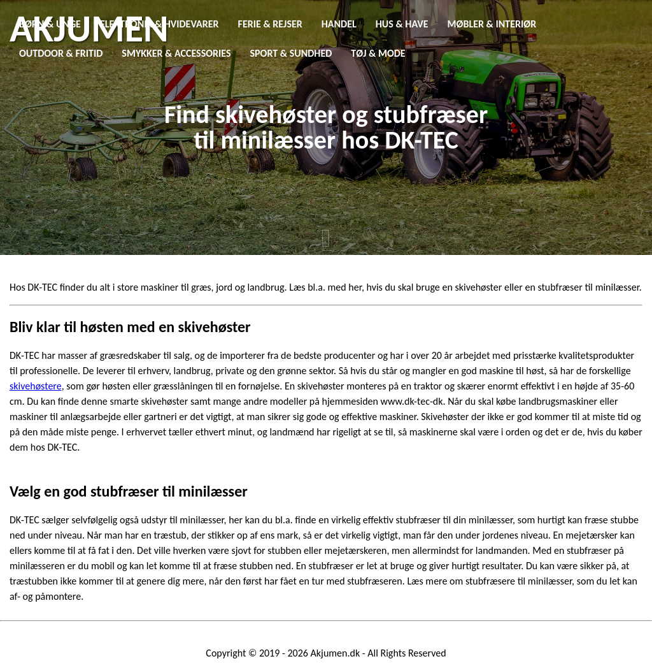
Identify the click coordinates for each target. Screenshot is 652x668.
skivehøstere (36, 386)
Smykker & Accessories (176, 53)
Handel (339, 24)
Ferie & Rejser (270, 24)
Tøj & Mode (378, 53)
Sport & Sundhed (291, 53)
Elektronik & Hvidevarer (159, 24)
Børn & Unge (50, 24)
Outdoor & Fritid (61, 53)
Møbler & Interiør (492, 24)
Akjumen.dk (335, 653)
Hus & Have (402, 24)
